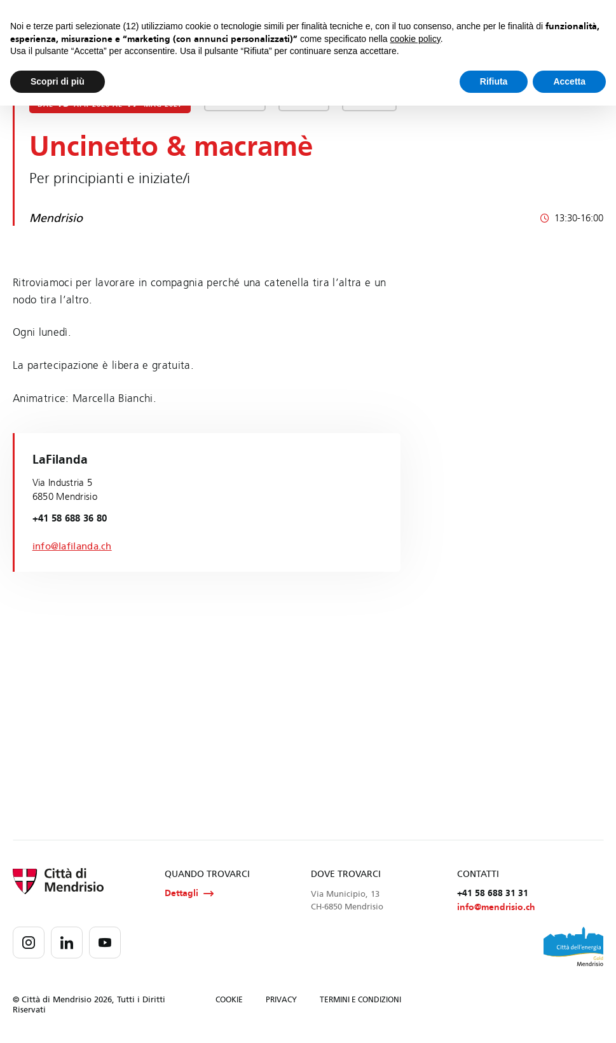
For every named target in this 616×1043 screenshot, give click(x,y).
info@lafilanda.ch (72, 546)
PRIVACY (281, 1001)
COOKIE (229, 1001)
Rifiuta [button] (494, 81)
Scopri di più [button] (58, 81)
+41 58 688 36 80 (69, 518)
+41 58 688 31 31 (492, 893)
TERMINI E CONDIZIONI (360, 1001)
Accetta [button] (569, 81)
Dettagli (189, 893)
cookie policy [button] (415, 39)
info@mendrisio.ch (496, 908)
